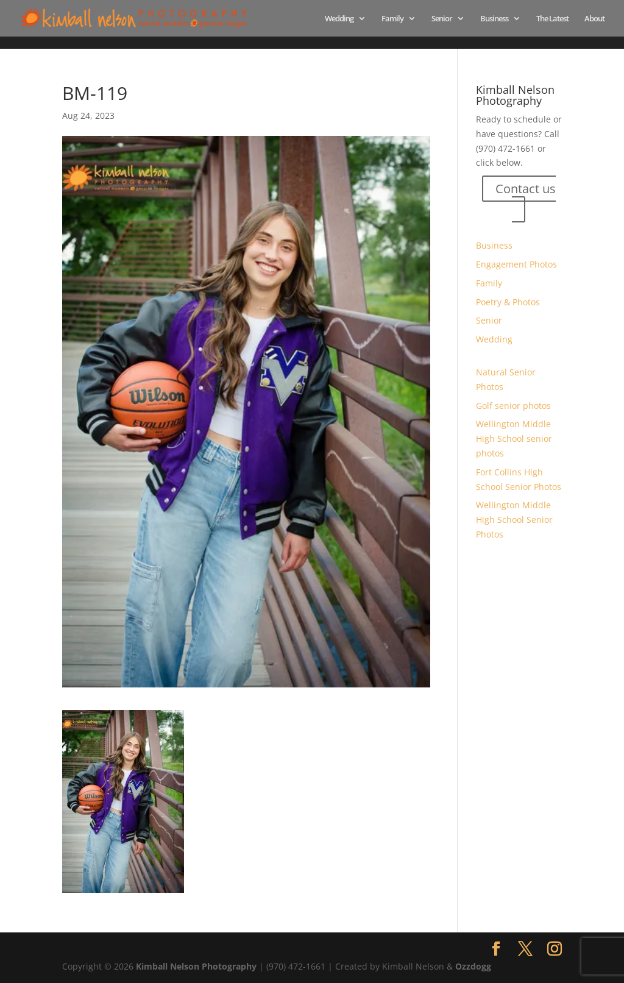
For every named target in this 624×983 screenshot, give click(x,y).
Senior (441, 19)
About (594, 19)
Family (392, 19)
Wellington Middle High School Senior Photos (514, 519)
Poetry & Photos (508, 302)
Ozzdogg (473, 966)
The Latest (552, 19)
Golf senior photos (513, 405)
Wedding (339, 19)
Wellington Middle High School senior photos (514, 438)
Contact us (525, 188)
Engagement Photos (516, 264)
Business (494, 19)
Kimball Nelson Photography (196, 966)
